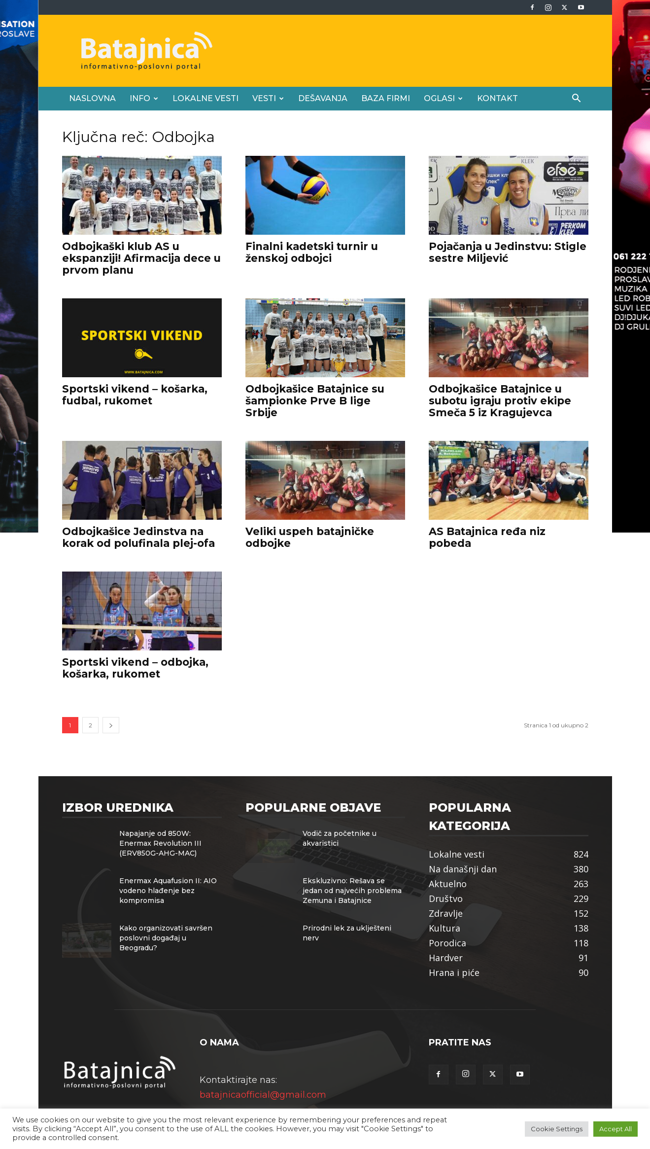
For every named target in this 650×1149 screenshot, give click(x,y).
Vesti (268, 98)
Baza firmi (385, 98)
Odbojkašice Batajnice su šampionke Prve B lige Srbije (314, 401)
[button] (576, 99)
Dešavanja (322, 98)
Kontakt (497, 98)
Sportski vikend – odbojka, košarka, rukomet (135, 668)
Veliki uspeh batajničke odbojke (309, 537)
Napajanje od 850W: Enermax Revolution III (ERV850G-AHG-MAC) (160, 843)
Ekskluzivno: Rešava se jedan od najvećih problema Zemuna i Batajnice (352, 890)
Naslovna (92, 98)
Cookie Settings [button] (556, 1129)
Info (144, 98)
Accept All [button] (615, 1129)
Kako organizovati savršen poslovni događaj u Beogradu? (165, 938)
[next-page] (111, 725)
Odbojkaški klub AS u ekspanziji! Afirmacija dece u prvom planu (141, 258)
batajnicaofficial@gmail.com (263, 1094)
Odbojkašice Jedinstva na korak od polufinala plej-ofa (138, 537)
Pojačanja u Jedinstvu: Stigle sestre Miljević (507, 252)
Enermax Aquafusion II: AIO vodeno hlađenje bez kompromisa (168, 890)
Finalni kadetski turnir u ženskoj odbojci (311, 252)
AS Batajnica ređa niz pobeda (487, 537)
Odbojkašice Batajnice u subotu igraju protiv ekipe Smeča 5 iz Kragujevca (500, 401)
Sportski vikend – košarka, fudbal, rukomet (134, 395)
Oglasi (443, 98)
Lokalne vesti (205, 98)
